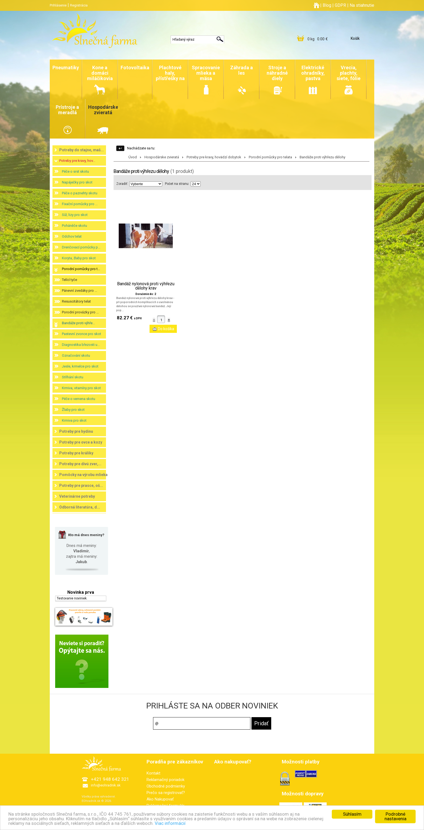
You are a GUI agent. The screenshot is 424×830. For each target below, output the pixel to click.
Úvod (132, 157)
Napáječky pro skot (77, 182)
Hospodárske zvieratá (161, 157)
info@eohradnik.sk (106, 785)
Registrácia (79, 5)
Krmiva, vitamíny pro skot (81, 388)
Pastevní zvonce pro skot (81, 334)
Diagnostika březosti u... (81, 345)
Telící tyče (69, 280)
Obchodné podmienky (166, 786)
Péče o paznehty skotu (79, 193)
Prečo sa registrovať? (166, 792)
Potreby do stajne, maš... (81, 150)
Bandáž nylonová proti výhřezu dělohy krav (145, 286)
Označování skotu (76, 355)
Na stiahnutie (362, 5)
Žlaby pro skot (73, 410)
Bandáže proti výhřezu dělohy (322, 157)
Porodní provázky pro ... (80, 312)
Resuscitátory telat (76, 301)
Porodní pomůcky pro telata (270, 157)
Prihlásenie (58, 5)
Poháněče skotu (74, 226)
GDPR (340, 5)
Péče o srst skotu (75, 171)
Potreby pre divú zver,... (80, 464)
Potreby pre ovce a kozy (80, 442)
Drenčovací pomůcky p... (81, 247)
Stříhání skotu (72, 377)
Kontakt (153, 773)
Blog (327, 5)
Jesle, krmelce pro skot (80, 366)
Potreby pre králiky (76, 453)
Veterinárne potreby (77, 496)
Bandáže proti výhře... (78, 323)
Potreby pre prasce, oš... (81, 485)
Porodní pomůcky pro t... (81, 269)
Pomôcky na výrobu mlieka (83, 475)
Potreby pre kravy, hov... (77, 161)
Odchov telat (72, 236)
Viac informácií (170, 823)
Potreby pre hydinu (76, 431)
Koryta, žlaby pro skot (79, 258)
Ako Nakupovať (160, 799)
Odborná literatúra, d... (79, 507)
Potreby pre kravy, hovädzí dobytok (214, 157)
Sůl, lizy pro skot (75, 215)
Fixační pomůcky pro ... (80, 204)
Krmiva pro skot (74, 420)
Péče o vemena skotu (78, 399)
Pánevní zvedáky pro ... (79, 290)
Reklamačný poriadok (165, 779)
